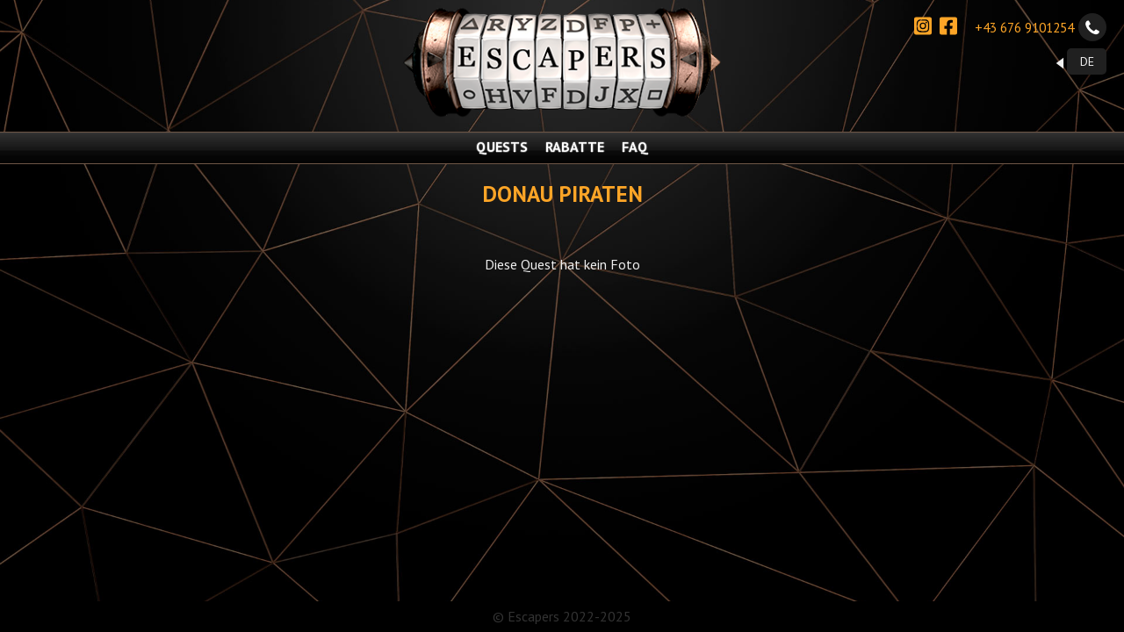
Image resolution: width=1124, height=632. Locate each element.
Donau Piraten (562, 193)
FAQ (635, 146)
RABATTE (574, 146)
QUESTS (502, 146)
